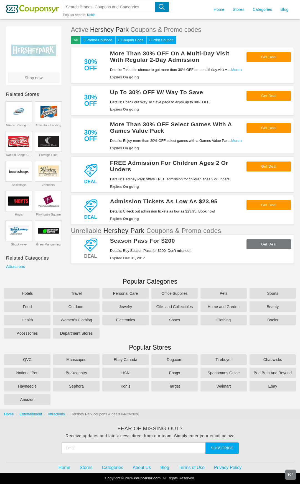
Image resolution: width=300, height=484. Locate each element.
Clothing (224, 320)
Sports (272, 293)
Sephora (76, 386)
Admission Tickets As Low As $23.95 (164, 201)
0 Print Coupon (161, 40)
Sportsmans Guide (224, 373)
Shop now (34, 78)
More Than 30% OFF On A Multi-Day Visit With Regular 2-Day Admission (169, 56)
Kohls (91, 15)
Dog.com (174, 359)
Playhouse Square (48, 214)
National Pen (27, 373)
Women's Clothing (76, 320)
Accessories (27, 333)
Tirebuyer (223, 359)
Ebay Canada (125, 359)
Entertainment (31, 414)
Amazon (27, 399)
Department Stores (76, 333)
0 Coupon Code (131, 40)
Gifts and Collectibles (174, 306)
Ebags (174, 373)
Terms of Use (192, 467)
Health (27, 320)
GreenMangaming (48, 244)
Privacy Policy (227, 467)
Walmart (224, 386)
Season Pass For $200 (142, 240)
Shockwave (19, 244)
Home (9, 414)
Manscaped (76, 359)
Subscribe (222, 448)
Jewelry (125, 306)
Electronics (125, 320)
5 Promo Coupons (98, 40)
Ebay (272, 386)
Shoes (174, 320)
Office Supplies (175, 293)
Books (272, 320)
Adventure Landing (48, 125)
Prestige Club (48, 155)
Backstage (19, 184)
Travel (76, 293)
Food (27, 306)
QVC (27, 359)
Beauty (273, 306)
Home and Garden (224, 306)
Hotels (27, 293)
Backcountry (76, 373)
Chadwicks (272, 359)
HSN (125, 373)
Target (174, 386)
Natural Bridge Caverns (19, 155)
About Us (142, 467)
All (76, 40)
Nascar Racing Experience (19, 125)
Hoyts (19, 214)
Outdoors (76, 306)
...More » (235, 70)
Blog (284, 9)
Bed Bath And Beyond (273, 373)
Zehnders (48, 184)
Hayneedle (27, 386)
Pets (223, 293)
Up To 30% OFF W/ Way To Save (156, 92)
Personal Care (125, 293)
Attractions (15, 266)
